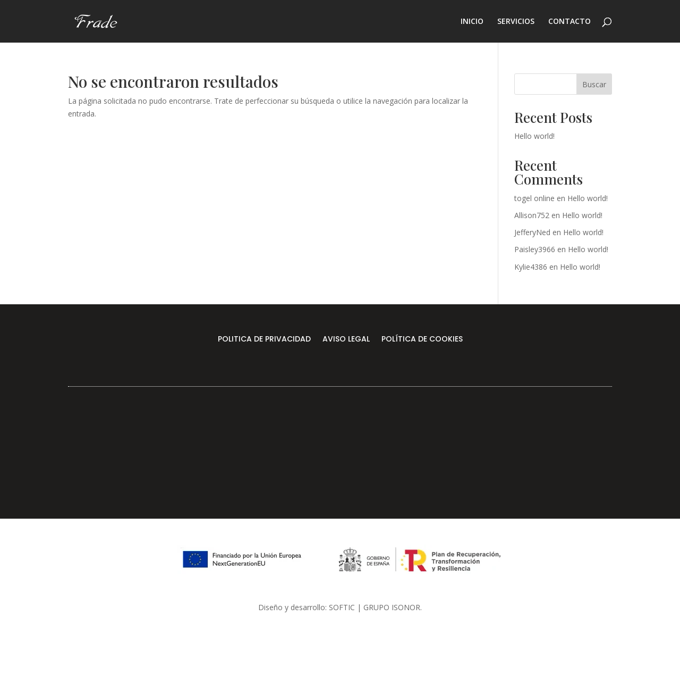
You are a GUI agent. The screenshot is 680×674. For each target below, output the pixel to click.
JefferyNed (532, 232)
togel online (534, 198)
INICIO (472, 22)
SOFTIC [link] (342, 607)
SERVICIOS (515, 22)
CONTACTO (569, 22)
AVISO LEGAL (346, 339)
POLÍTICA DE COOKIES (422, 339)
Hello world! (534, 136)
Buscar (594, 84)
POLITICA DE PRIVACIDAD (264, 339)
